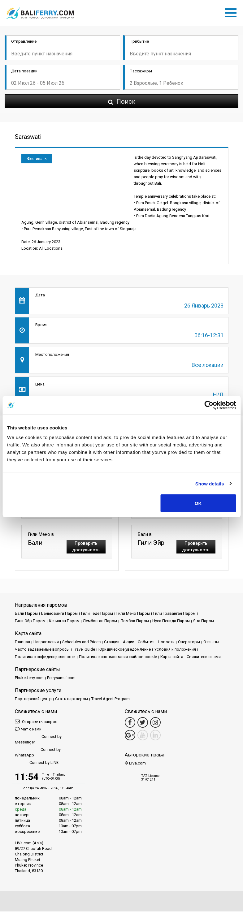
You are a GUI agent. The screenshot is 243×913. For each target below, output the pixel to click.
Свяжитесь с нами (204, 658)
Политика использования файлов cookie (118, 658)
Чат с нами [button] (28, 730)
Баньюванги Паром (59, 615)
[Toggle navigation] (232, 12)
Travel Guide (84, 650)
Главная (22, 643)
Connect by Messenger (38, 741)
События (146, 643)
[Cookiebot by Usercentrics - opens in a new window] (209, 405)
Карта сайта (171, 658)
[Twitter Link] (142, 724)
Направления (46, 643)
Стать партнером (71, 700)
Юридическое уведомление (124, 650)
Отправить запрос (36, 723)
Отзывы (211, 643)
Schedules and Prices (81, 643)
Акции (128, 643)
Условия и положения (175, 650)
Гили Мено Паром (133, 615)
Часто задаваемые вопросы (42, 650)
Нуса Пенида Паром (171, 622)
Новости (166, 643)
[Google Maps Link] (130, 736)
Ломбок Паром (134, 622)
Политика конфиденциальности (45, 658)
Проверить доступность (86, 548)
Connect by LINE (37, 764)
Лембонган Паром (100, 622)
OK (198, 503)
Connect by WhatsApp (38, 754)
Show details (209, 483)
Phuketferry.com (29, 679)
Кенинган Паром (64, 622)
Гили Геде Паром (97, 615)
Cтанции (111, 643)
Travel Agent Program (110, 700)
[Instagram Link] (155, 724)
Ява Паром (203, 622)
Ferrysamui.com (61, 679)
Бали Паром (26, 615)
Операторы (189, 643)
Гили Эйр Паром (30, 622)
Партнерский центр (33, 700)
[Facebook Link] (130, 724)
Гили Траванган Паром (174, 615)
